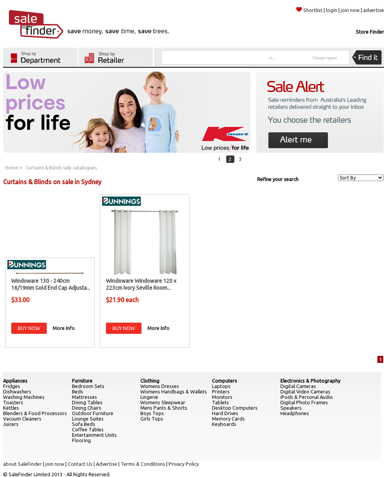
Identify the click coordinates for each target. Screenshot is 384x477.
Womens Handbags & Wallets (173, 391)
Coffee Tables (88, 429)
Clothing (149, 380)
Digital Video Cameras (305, 391)
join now (350, 10)
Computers (224, 380)
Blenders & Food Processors (35, 413)
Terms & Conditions (143, 464)
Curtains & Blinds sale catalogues (61, 167)
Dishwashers (17, 391)
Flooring (81, 440)
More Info (64, 328)
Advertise (106, 464)
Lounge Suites (88, 418)
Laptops (221, 386)
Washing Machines (23, 397)
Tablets (220, 402)
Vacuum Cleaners (22, 418)
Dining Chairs (86, 407)
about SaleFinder (22, 464)
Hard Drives (225, 413)
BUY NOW (29, 328)
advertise (373, 10)
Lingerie (149, 397)
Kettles (11, 407)
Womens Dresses (159, 386)
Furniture (82, 380)
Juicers (11, 424)
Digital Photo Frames (304, 402)
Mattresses (84, 397)
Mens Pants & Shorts (163, 407)
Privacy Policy (184, 464)
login (331, 10)
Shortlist (309, 10)
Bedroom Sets (88, 386)
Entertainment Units (94, 435)
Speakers (291, 407)
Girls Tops (151, 418)
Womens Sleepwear (162, 402)
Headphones (294, 413)
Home (11, 167)
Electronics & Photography (310, 380)
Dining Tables (87, 402)
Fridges (11, 386)
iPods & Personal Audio (306, 397)
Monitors (222, 397)
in (272, 58)
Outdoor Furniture (92, 413)
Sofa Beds (83, 424)
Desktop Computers (235, 407)
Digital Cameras (298, 386)
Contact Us (80, 464)
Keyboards (224, 424)
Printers (221, 391)
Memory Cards (228, 418)
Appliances (15, 380)
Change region (324, 58)
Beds (77, 391)
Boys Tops (152, 413)
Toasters (13, 402)
